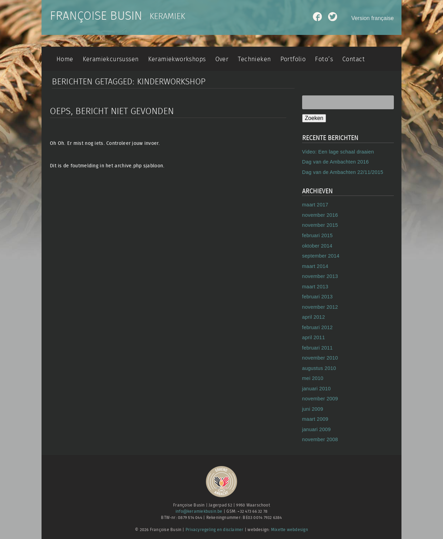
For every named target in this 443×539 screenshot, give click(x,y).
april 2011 (313, 337)
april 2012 (313, 317)
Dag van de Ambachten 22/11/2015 (342, 172)
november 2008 (320, 439)
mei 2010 (313, 378)
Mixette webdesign (289, 530)
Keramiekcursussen (111, 59)
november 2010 (320, 358)
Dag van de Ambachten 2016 (335, 162)
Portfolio (293, 59)
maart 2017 (315, 204)
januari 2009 (316, 429)
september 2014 (321, 256)
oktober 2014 (317, 246)
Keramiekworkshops (177, 59)
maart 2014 (315, 266)
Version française (372, 18)
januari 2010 (316, 388)
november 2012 (320, 307)
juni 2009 (312, 409)
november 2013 (320, 276)
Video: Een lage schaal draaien (338, 152)
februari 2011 (317, 348)
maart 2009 (315, 419)
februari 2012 (317, 327)
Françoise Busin (96, 16)
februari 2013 (317, 296)
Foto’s (324, 59)
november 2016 (320, 215)
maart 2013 (315, 286)
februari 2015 (317, 235)
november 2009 (320, 398)
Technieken (254, 59)
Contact (353, 59)
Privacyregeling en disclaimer (215, 530)
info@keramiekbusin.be (199, 511)
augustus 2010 (319, 368)
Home (64, 59)
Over (222, 59)
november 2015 (320, 225)
